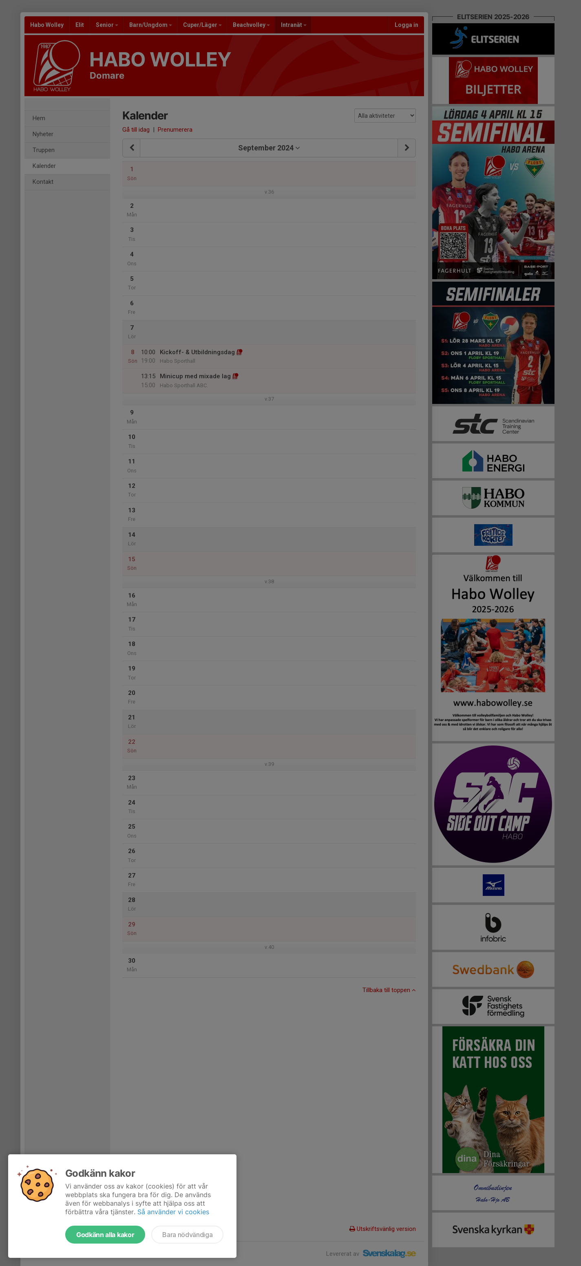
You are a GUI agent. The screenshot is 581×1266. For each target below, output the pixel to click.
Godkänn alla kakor (105, 1235)
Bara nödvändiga (187, 1235)
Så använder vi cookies (173, 1212)
